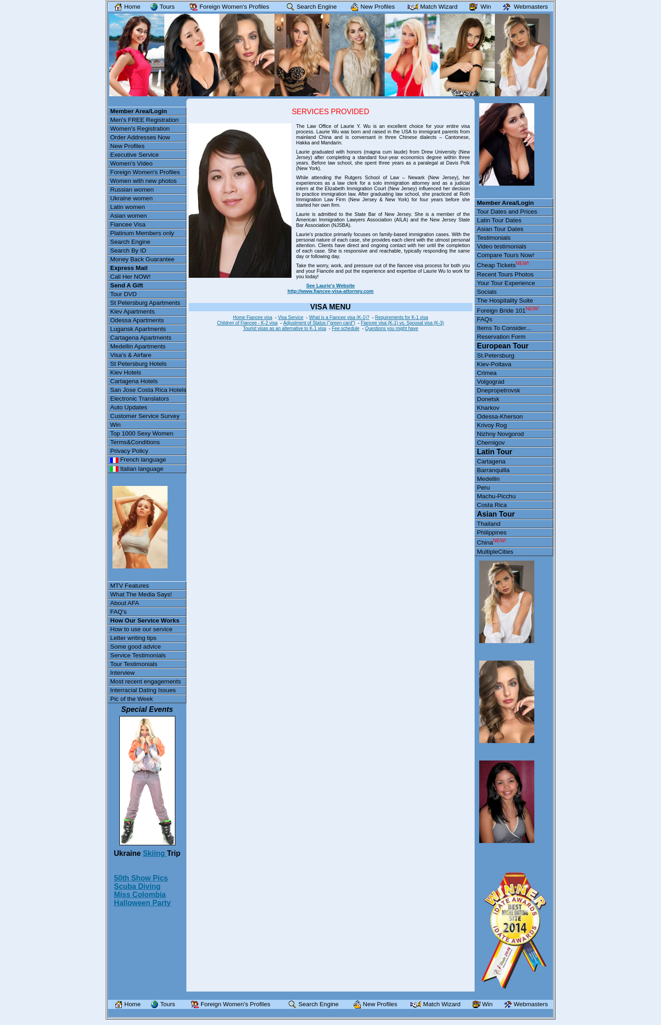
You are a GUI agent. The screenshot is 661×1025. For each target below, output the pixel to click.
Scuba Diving (137, 886)
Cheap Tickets (503, 264)
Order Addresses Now (140, 137)
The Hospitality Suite (505, 300)
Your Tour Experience (506, 283)
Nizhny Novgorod (500, 433)
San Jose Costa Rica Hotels (148, 389)
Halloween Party (142, 903)
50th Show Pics (141, 878)
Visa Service (290, 317)
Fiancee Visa (128, 224)
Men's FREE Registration (144, 119)
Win (115, 424)
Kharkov (488, 407)
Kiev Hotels (125, 372)
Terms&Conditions (135, 442)
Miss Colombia (140, 894)
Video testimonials (502, 246)
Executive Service (134, 154)
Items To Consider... (504, 328)
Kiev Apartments (132, 311)
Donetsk (488, 399)
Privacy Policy (129, 450)
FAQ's (118, 611)
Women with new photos (143, 180)
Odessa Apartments (137, 320)
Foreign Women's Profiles (145, 172)
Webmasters (523, 6)
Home (125, 6)
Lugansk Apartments (138, 328)
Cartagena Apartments (140, 337)
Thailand (488, 523)
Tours (160, 6)
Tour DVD (123, 294)
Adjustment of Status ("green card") (319, 322)
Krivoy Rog (492, 425)
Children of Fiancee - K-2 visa (247, 322)
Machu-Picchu (496, 496)
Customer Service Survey (144, 416)
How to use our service (141, 629)
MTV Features (129, 585)
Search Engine (130, 241)
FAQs (484, 319)
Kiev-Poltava (494, 364)
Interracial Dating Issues (143, 690)
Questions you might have (391, 328)
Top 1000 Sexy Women (142, 433)
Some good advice (135, 646)
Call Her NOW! (130, 276)
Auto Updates (128, 407)
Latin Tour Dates (499, 220)
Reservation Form (501, 336)
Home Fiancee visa (252, 317)
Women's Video (131, 163)
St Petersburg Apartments (145, 302)
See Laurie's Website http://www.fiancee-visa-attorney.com (330, 288)
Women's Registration (140, 128)
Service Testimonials (138, 655)
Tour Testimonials (133, 664)
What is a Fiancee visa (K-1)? (339, 317)
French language (138, 459)
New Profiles (127, 146)
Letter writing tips (133, 637)
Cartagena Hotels (134, 381)
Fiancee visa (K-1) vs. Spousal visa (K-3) (402, 322)
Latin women (127, 207)
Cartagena (491, 461)
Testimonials (493, 237)
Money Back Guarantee (142, 259)
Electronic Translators (139, 398)
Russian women (132, 189)
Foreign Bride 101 (508, 310)
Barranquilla (493, 470)
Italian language (136, 468)
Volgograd (490, 381)
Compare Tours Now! (505, 255)
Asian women (128, 215)
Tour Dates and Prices (507, 211)
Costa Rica (492, 504)
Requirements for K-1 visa (401, 317)
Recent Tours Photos (505, 274)
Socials (487, 291)
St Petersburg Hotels (138, 363)
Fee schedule (345, 328)
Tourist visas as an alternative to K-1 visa (284, 328)
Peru (483, 487)
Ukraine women (131, 198)
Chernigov (491, 442)
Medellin (488, 478)
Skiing (155, 853)
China (491, 542)
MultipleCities (495, 551)
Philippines (491, 532)
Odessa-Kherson (500, 416)
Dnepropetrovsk (498, 390)
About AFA (124, 603)
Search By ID (128, 250)
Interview (122, 672)
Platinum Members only (142, 233)
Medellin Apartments (138, 346)
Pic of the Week (131, 698)
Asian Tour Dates (500, 229)
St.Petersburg (496, 355)
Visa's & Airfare (130, 355)
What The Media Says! (141, 594)
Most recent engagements (145, 681)
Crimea (487, 372)
